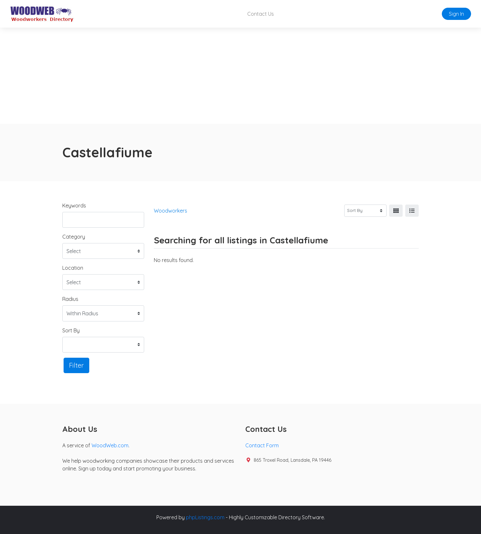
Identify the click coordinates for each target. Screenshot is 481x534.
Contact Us (260, 14)
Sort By (71, 330)
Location (72, 268)
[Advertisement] (240, 76)
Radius (70, 299)
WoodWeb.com (110, 445)
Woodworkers (170, 210)
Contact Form (262, 445)
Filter (76, 365)
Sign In (456, 14)
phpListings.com (205, 517)
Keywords (74, 205)
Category (73, 236)
